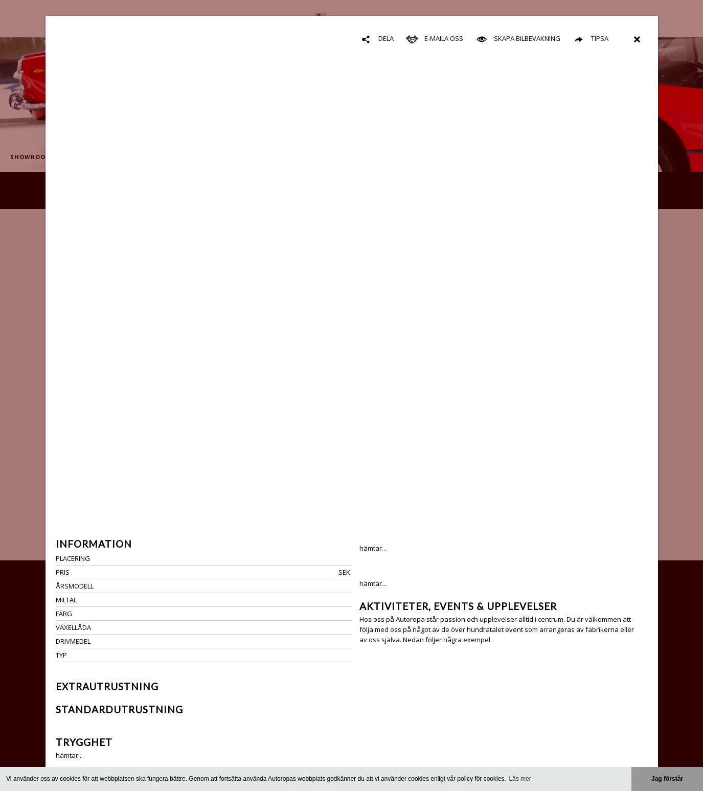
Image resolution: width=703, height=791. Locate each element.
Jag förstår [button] (667, 778)
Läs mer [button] (520, 778)
